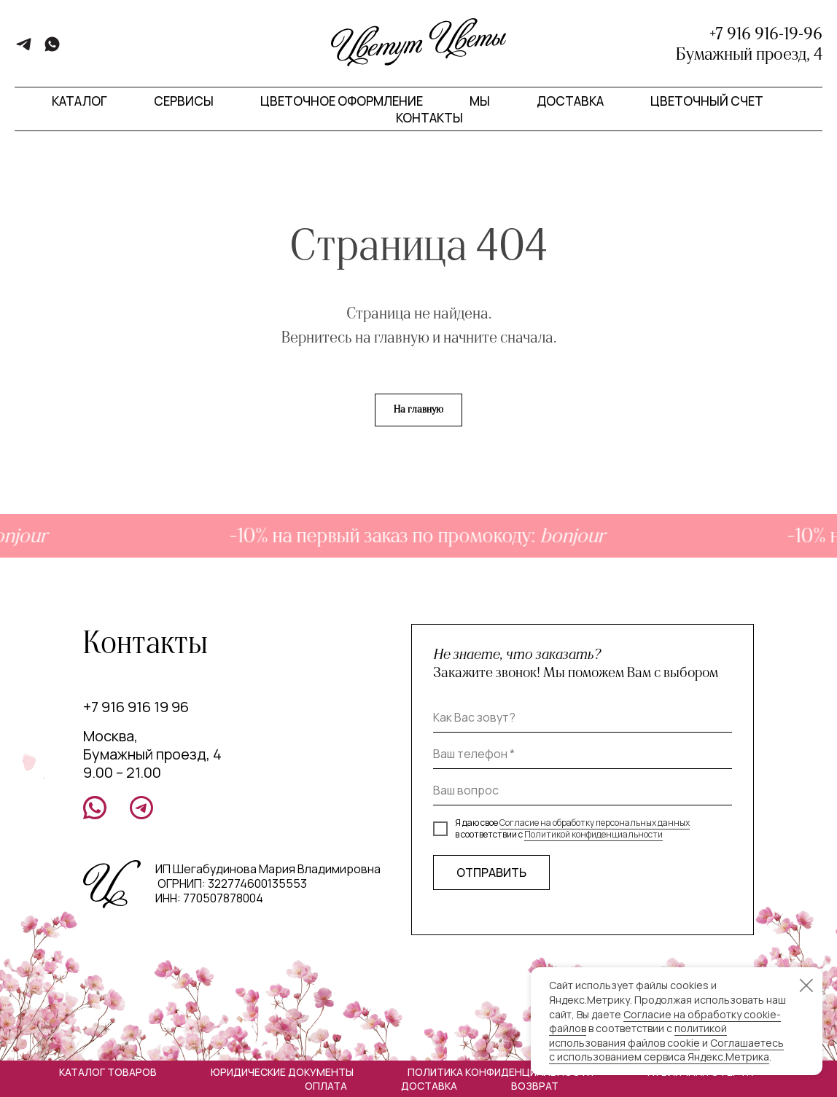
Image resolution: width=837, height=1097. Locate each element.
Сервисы (184, 101)
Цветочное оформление (341, 101)
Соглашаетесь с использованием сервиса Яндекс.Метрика (666, 1050)
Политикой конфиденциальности (593, 834)
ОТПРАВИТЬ (491, 872)
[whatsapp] (52, 49)
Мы (480, 101)
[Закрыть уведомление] (806, 985)
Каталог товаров (108, 1072)
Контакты (429, 117)
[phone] (582, 754)
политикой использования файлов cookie (638, 1035)
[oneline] (582, 790)
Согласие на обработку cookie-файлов (665, 1021)
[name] (582, 718)
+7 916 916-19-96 (765, 33)
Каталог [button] (79, 101)
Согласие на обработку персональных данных (594, 822)
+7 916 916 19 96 (136, 707)
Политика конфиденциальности (500, 1072)
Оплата (326, 1086)
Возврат (534, 1086)
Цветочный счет (706, 101)
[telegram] (24, 49)
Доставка (570, 101)
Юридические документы (282, 1072)
